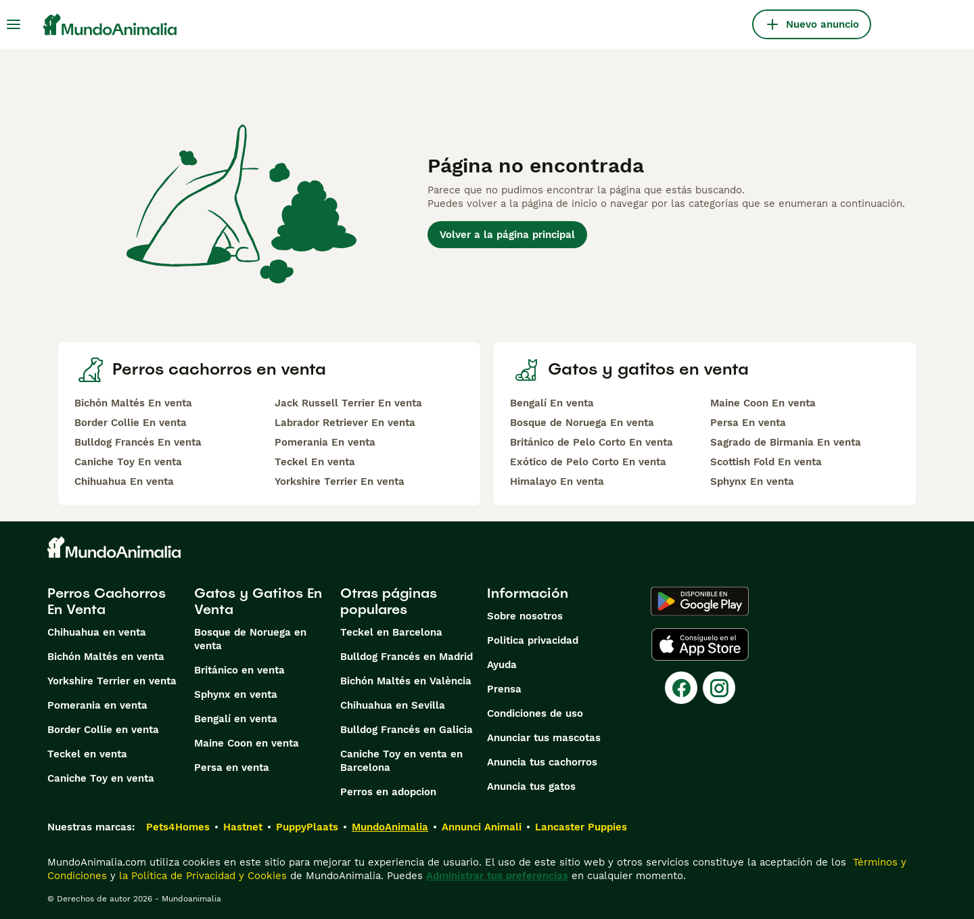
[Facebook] (681, 687)
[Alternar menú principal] (13, 24)
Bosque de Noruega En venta (582, 423)
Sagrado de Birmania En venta (785, 442)
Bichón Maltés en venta (105, 657)
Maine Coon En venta (763, 403)
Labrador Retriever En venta (345, 423)
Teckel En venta (315, 462)
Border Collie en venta (103, 730)
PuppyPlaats (307, 827)
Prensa (504, 689)
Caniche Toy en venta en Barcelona (401, 761)
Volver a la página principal (507, 235)
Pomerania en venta (97, 705)
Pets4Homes (178, 827)
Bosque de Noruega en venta (250, 639)
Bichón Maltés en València (405, 681)
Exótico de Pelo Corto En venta (588, 462)
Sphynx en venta (235, 694)
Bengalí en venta (235, 719)
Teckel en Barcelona (391, 632)
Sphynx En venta (752, 481)
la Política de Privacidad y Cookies (201, 876)
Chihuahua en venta (96, 632)
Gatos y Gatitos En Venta (258, 601)
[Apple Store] (700, 644)
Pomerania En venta (325, 442)
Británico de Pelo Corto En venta (591, 442)
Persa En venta (748, 423)
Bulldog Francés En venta (138, 442)
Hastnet (242, 827)
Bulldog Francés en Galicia (406, 730)
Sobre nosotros (525, 616)
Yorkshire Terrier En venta (339, 481)
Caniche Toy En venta (128, 462)
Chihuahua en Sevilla (392, 705)
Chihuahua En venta (124, 481)
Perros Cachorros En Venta (106, 601)
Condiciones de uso (535, 713)
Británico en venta (239, 670)
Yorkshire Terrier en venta (112, 681)
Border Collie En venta (130, 423)
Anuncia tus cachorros (542, 762)
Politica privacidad (532, 640)
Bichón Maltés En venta (133, 403)
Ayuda (502, 665)
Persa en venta (231, 767)
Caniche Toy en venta (100, 778)
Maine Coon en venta (246, 743)
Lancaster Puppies (581, 827)
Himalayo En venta (557, 481)
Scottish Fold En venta (766, 462)
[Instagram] (719, 687)
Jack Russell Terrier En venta (348, 403)
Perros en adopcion (388, 792)
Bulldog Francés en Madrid (406, 657)
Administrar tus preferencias (497, 876)
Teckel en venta (87, 754)
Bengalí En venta (552, 403)
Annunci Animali (481, 827)
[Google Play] (700, 601)
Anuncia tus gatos (531, 786)
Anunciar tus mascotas (544, 738)
